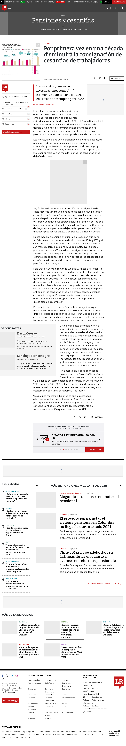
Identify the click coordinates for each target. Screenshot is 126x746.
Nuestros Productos (91, 688)
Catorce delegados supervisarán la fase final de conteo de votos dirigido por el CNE (29, 652)
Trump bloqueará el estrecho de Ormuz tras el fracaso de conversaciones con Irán (17, 550)
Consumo (32, 689)
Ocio (64, 707)
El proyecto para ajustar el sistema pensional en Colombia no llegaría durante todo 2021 (87, 522)
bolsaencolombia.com (92, 731)
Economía (66, 689)
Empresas (32, 695)
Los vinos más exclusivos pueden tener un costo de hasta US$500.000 (17, 585)
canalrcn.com (58, 734)
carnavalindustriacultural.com (39, 734)
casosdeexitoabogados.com (13, 734)
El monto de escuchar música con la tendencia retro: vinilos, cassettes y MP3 (18, 568)
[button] (36, 439)
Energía (64, 622)
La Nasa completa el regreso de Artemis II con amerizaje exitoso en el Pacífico (29, 630)
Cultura (9, 508)
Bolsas (64, 644)
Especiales (49, 695)
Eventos (65, 695)
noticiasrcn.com (86, 734)
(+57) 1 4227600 (8, 692)
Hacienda (23, 622)
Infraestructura (50, 704)
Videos (48, 718)
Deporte (106, 622)
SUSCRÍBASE (119, 2)
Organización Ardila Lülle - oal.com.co (115, 733)
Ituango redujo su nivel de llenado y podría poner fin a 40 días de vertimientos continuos (70, 631)
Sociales (31, 718)
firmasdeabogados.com (71, 731)
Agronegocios (33, 680)
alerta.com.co (7, 737)
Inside (64, 704)
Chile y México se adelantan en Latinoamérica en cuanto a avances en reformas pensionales (89, 556)
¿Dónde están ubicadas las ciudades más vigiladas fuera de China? (17, 531)
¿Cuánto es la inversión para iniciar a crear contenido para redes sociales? (17, 497)
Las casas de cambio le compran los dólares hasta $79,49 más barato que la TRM (71, 652)
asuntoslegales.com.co (11, 731)
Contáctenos (88, 691)
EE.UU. (8, 542)
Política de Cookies (91, 706)
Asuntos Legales (34, 683)
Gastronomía (11, 578)
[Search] (107, 8)
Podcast (31, 712)
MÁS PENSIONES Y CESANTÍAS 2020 (103, 584)
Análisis (65, 680)
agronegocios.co (30, 731)
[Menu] (10, 8)
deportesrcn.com (23, 737)
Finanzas (31, 698)
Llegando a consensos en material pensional (89, 499)
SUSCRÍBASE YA (94, 450)
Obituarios (49, 707)
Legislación (24, 644)
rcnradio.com (72, 734)
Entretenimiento (12, 491)
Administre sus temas (12, 132)
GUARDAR (117, 78)
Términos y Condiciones (92, 697)
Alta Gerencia (50, 680)
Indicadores (33, 704)
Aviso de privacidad (91, 694)
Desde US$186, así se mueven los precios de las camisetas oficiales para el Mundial (113, 630)
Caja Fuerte (49, 683)
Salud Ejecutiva (68, 712)
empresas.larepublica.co (49, 731)
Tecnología (10, 525)
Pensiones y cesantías (63, 20)
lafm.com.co (100, 734)
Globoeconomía (68, 698)
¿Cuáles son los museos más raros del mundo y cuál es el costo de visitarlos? (17, 514)
